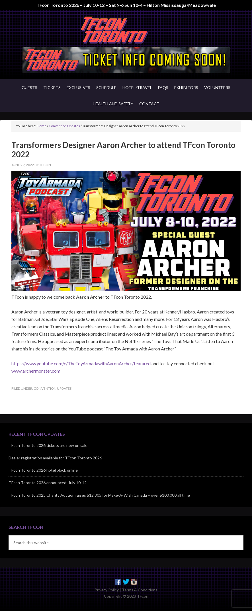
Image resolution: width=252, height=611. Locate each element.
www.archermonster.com (35, 370)
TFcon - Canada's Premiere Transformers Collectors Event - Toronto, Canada (126, 30)
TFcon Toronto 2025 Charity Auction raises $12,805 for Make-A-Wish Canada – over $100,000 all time (99, 495)
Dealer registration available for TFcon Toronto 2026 (55, 457)
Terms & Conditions (139, 589)
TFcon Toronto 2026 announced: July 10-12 (48, 482)
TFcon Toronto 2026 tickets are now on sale (48, 445)
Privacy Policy (107, 589)
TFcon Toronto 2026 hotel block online (43, 470)
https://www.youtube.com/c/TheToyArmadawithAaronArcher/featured (81, 363)
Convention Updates (52, 388)
